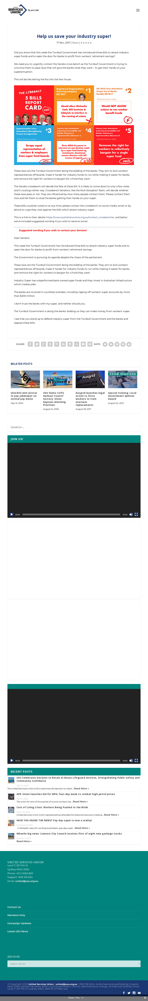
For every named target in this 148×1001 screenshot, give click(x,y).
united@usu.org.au (26, 885)
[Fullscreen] (136, 519)
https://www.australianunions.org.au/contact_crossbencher (80, 221)
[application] (74, 484)
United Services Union (41, 988)
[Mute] (131, 519)
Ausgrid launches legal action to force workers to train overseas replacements (90, 403)
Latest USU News (17, 936)
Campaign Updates (19, 927)
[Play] (11, 519)
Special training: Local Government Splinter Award (122, 400)
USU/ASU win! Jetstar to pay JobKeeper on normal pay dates (24, 400)
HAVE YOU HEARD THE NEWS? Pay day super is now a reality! (54, 825)
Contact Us (14, 911)
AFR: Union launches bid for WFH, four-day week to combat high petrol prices (66, 798)
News (75, 47)
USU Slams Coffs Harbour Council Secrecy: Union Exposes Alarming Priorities (54, 403)
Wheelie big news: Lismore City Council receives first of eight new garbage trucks (69, 838)
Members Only (16, 919)
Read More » (81, 793)
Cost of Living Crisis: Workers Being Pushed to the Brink (52, 811)
